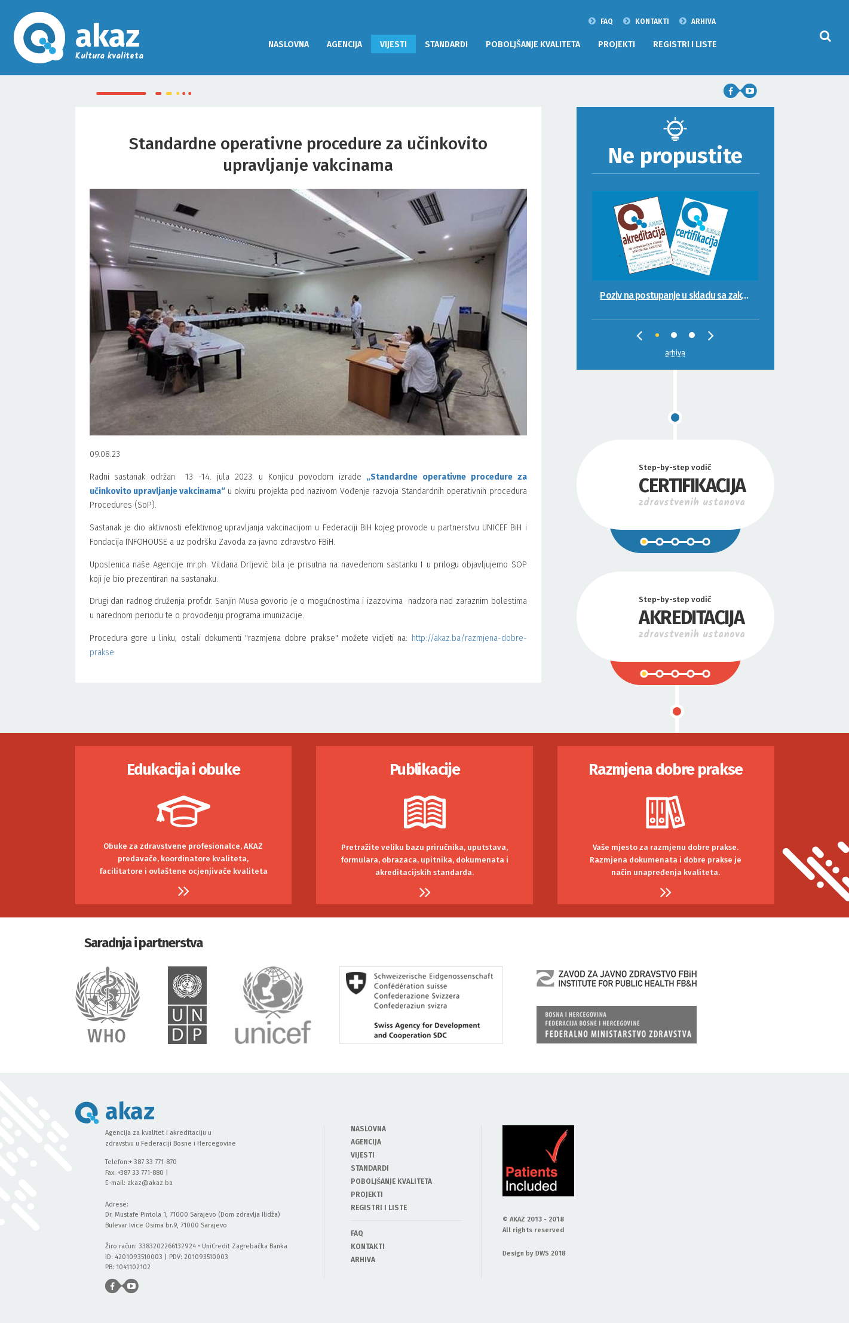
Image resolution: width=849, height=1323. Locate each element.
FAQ (601, 21)
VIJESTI (393, 44)
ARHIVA (697, 21)
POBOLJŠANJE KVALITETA (533, 44)
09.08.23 (308, 554)
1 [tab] (661, 339)
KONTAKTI (646, 21)
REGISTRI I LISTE (685, 44)
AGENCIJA (344, 44)
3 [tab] (695, 338)
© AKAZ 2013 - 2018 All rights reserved (533, 1224)
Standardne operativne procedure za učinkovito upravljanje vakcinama (308, 154)
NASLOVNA (288, 44)
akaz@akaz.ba (150, 1183)
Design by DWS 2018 (534, 1253)
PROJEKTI (616, 44)
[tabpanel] (675, 238)
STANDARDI (446, 44)
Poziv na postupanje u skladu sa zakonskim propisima (679, 295)
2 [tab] (677, 338)
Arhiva (675, 353)
